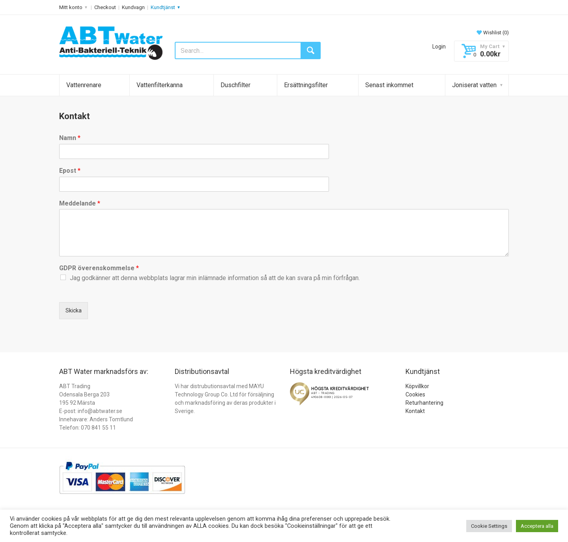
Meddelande (79, 203)
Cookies (415, 394)
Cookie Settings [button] (489, 526)
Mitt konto (70, 7)
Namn (69, 138)
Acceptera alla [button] (537, 526)
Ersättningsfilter (306, 85)
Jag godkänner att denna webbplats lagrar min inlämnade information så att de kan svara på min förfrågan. (215, 278)
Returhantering (424, 403)
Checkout (105, 7)
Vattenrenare (83, 85)
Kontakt (415, 411)
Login (439, 46)
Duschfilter (235, 85)
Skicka (73, 310)
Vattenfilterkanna (159, 85)
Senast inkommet (389, 85)
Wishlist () (492, 32)
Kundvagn (133, 7)
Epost (69, 170)
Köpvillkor (417, 386)
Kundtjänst (163, 7)
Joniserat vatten (474, 85)
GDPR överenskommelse (99, 268)
